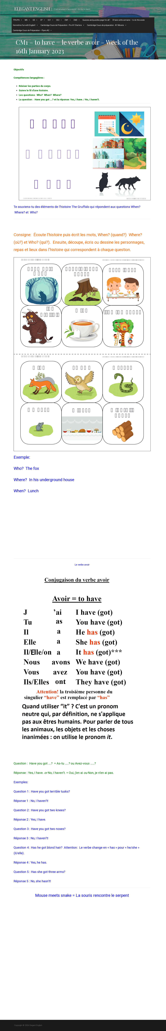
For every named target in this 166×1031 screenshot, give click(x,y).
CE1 (51, 20)
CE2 (59, 20)
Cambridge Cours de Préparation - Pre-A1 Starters (62, 25)
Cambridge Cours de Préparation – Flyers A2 (32, 30)
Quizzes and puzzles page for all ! (96, 20)
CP (42, 20)
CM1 (68, 20)
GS (35, 20)
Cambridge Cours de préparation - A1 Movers (107, 25)
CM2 (77, 20)
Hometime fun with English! (25, 25)
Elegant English (32, 8)
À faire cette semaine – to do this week (129, 20)
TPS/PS (17, 20)
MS (27, 20)
